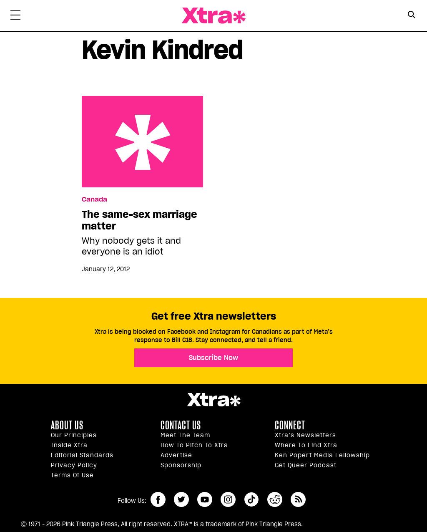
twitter (181, 499)
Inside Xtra (69, 445)
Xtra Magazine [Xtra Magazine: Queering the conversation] (213, 15)
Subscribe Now (213, 357)
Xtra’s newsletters (305, 435)
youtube (204, 499)
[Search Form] (411, 16)
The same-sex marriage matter (142, 141)
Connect (290, 425)
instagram (228, 499)
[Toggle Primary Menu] (15, 16)
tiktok (251, 499)
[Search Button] (411, 15)
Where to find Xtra (306, 445)
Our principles (74, 435)
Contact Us (181, 425)
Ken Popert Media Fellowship (322, 455)
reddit (274, 499)
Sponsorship (181, 465)
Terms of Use (72, 475)
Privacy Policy (74, 465)
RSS (298, 499)
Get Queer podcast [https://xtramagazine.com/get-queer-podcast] (306, 465)
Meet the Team (185, 435)
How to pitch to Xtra (194, 445)
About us (67, 425)
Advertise (176, 455)
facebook (158, 499)
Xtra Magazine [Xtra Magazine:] (213, 399)
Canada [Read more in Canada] (94, 199)
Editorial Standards (82, 455)
